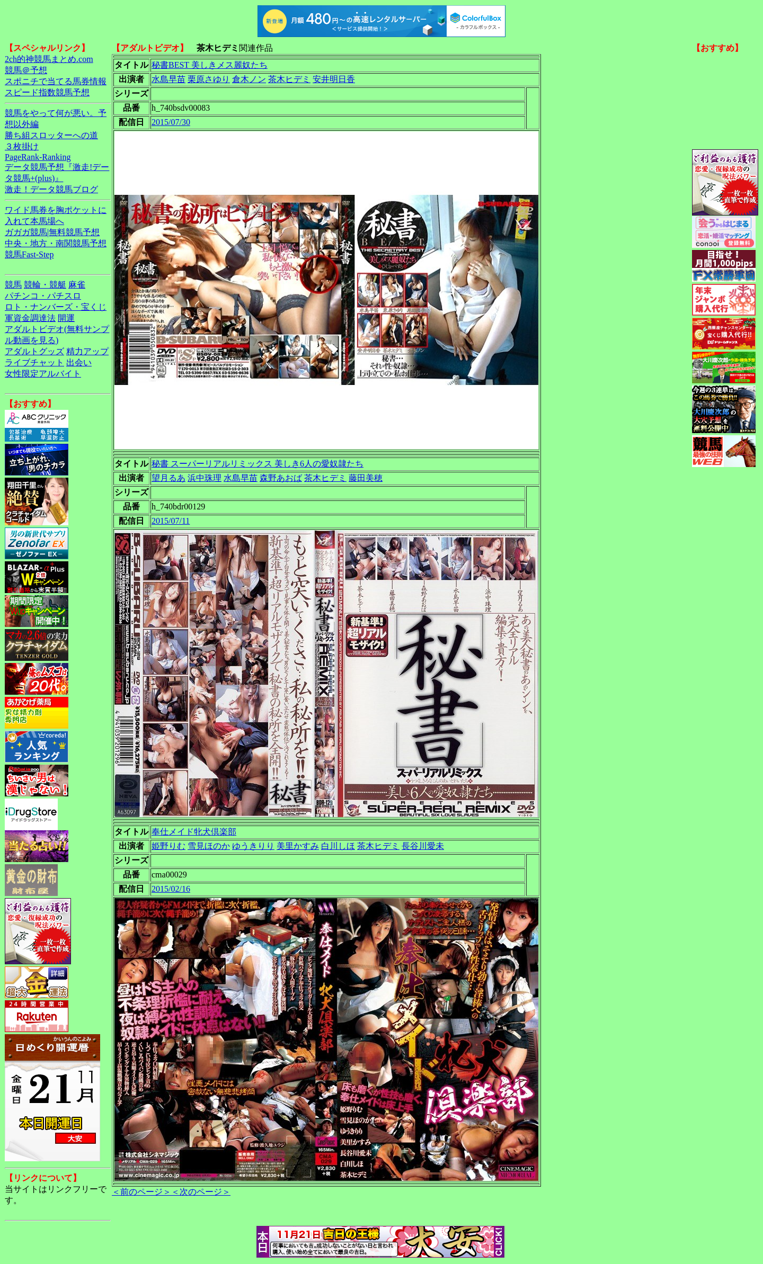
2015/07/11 (171, 520)
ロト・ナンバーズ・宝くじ (56, 306)
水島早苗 (168, 79)
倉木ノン (249, 79)
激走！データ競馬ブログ (51, 189)
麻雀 (76, 284)
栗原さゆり (209, 79)
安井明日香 (334, 79)
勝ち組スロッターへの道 (51, 135)
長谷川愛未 (423, 845)
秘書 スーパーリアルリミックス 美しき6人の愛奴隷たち (257, 463)
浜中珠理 (204, 477)
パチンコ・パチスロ (43, 295)
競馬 (13, 284)
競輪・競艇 (45, 284)
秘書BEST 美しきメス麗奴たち (210, 64)
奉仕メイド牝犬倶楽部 (194, 831)
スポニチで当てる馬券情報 (56, 81)
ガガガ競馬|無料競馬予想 (52, 232)
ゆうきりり (253, 845)
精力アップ (87, 351)
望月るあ (168, 477)
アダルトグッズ (34, 351)
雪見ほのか (209, 845)
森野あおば (281, 477)
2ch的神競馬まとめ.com (49, 59)
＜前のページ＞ (141, 1191)
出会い (79, 362)
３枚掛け (22, 146)
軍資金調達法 (30, 317)
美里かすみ (298, 845)
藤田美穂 (366, 477)
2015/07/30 (171, 122)
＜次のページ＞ (200, 1191)
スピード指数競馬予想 (47, 92)
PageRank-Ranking (37, 157)
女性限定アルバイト (43, 373)
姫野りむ (168, 845)
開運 (66, 317)
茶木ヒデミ (289, 79)
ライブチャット (34, 362)
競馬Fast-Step (29, 254)
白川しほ (338, 845)
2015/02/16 (171, 888)
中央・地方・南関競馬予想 (56, 243)
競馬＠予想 (26, 70)
